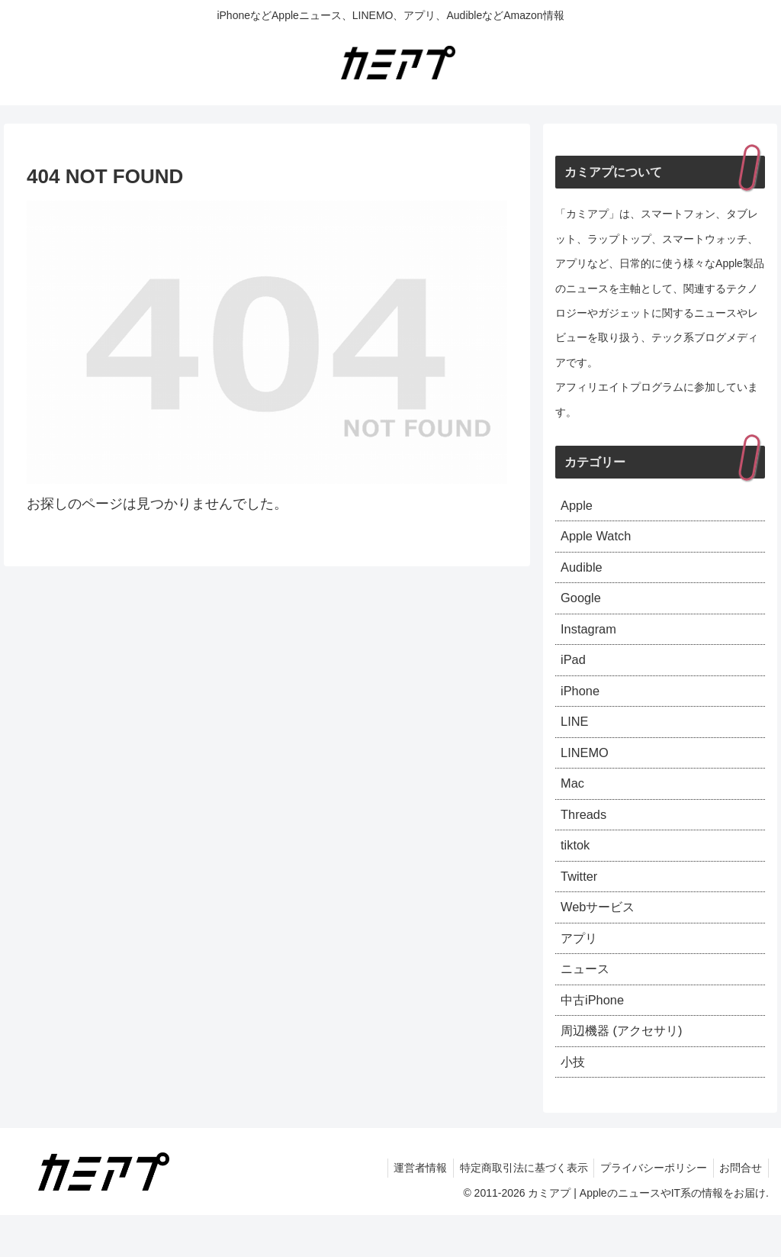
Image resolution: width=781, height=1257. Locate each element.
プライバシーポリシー (648, 1209)
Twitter (581, 904)
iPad (574, 672)
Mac (574, 804)
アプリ (581, 970)
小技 (574, 1102)
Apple (578, 506)
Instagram (591, 638)
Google (583, 606)
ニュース (588, 1003)
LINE (576, 738)
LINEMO (587, 771)
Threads (586, 838)
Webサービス (602, 937)
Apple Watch (599, 539)
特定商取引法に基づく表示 (515, 1209)
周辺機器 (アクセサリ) (629, 1070)
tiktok (577, 870)
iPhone (582, 705)
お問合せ (739, 1209)
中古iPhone (596, 1036)
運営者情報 (408, 1209)
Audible (583, 573)
